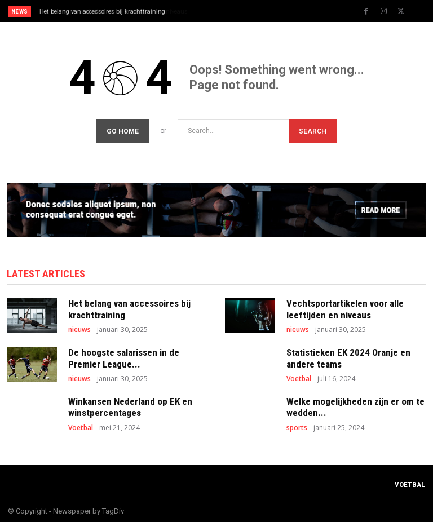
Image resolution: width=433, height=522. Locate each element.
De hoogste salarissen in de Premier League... (123, 355)
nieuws (79, 327)
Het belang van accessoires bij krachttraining (129, 307)
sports (296, 425)
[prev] (220, 11)
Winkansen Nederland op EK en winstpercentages (130, 404)
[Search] (313, 129)
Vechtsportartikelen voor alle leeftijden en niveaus (107, 11)
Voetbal (298, 376)
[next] (238, 11)
